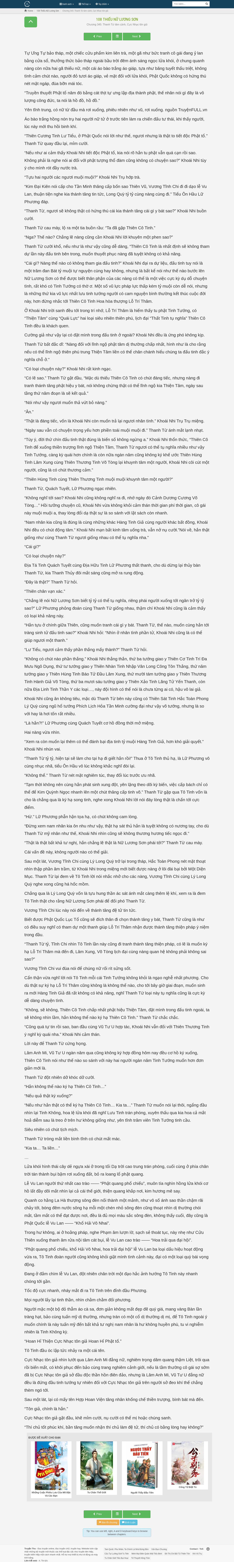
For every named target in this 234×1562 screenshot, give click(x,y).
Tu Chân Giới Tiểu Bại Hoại (116, 1558)
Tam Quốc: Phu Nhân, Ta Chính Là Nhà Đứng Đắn (127, 1549)
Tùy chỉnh (102, 4)
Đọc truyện (43, 1548)
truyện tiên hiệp (86, 1551)
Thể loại (85, 4)
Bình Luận (128, 1522)
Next (136, 36)
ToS (201, 1549)
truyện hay (75, 1548)
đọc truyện (60, 1548)
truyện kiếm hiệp (32, 1554)
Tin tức (44, 1560)
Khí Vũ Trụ (197, 1554)
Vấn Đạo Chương (159, 1549)
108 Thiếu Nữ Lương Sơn (117, 19)
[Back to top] (208, 1549)
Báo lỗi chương (108, 1522)
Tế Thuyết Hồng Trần (140, 1558)
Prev (97, 36)
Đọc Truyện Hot (40, 4)
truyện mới (44, 1551)
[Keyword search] (188, 4)
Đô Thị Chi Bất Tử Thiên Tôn (177, 1554)
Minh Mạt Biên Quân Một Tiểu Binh (147, 1554)
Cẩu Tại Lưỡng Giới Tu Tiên (117, 1554)
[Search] (207, 4)
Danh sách (66, 4)
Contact (194, 1549)
